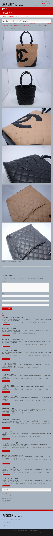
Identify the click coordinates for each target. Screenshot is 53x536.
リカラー (31, 25)
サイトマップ (6, 525)
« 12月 (3, 505)
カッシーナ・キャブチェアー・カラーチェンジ (13, 341)
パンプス (42, 366)
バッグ (39, 23)
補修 (9, 25)
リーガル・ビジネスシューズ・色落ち (11, 421)
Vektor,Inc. (34, 532)
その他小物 (24, 388)
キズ (15, 25)
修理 (7, 25)
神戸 (21, 25)
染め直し (27, 25)
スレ (17, 25)
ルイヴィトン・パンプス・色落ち (10, 398)
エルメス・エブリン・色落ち (9, 330)
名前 (3, 295)
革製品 (12, 25)
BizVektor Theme (26, 532)
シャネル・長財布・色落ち (8, 410)
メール (4, 300)
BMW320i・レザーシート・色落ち (43, 268)
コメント (4, 281)
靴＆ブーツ (23, 366)
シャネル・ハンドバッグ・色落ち (10, 480)
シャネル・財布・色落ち (8, 376)
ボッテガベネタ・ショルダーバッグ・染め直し (12, 268)
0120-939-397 (45, 3)
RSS (3, 317)
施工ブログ (35, 23)
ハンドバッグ (44, 23)
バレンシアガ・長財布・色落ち (9, 352)
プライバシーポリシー (8, 522)
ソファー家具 (23, 343)
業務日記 (31, 23)
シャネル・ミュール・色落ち (9, 365)
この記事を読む (6, 326)
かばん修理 (39, 25)
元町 (23, 25)
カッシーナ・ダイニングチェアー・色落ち (12, 457)
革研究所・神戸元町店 (24, 530)
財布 (21, 354)
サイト (3, 304)
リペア (35, 25)
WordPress (19, 532)
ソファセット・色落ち (7, 434)
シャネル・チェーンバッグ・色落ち (10, 445)
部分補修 (25, 321)
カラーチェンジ (45, 25)
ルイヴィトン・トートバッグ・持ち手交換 (12, 319)
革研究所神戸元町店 (40, 321)
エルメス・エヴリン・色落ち (9, 469)
